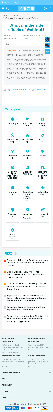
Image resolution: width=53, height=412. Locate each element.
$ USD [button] (4, 2)
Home (4, 15)
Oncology (15, 15)
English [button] (17, 2)
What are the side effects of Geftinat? (22, 18)
